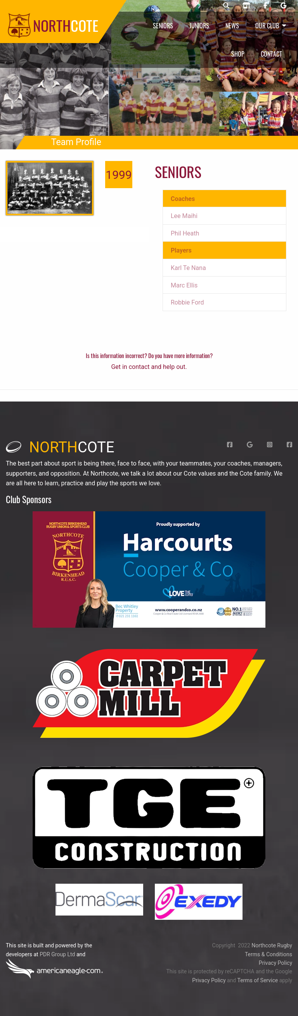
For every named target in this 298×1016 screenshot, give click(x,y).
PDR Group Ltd (57, 954)
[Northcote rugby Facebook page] (265, 6)
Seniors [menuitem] (163, 25)
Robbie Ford (187, 302)
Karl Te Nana (188, 268)
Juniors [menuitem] (199, 25)
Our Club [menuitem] (267, 25)
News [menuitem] (232, 25)
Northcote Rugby (271, 945)
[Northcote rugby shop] (246, 6)
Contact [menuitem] (271, 54)
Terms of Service (257, 980)
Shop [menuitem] (237, 54)
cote (60, 447)
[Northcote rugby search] (226, 6)
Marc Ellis (184, 285)
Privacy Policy (275, 963)
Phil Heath (185, 233)
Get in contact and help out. (149, 366)
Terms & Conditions (268, 954)
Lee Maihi (184, 216)
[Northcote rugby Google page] (283, 6)
